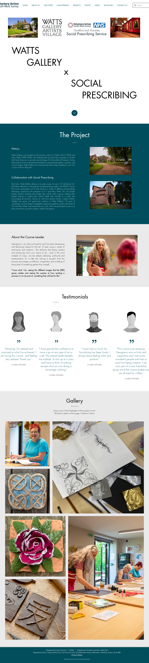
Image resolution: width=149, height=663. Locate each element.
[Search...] (141, 5)
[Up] (74, 113)
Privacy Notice (76, 655)
